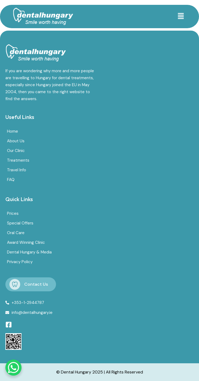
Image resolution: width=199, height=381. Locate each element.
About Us (16, 141)
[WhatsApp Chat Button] (13, 368)
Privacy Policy (20, 261)
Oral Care (16, 232)
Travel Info (16, 170)
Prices (13, 213)
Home (12, 131)
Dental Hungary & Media (29, 252)
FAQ (11, 179)
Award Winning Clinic (26, 242)
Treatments (18, 160)
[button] (181, 16)
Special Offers (20, 223)
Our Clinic (16, 150)
